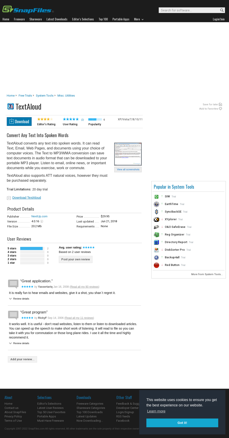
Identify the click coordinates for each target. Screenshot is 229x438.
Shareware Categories (91, 408)
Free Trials (25, 95)
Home (11, 95)
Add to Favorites (208, 108)
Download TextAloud (26, 197)
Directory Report (176, 242)
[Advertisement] (114, 59)
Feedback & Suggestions (132, 403)
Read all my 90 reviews (84, 286)
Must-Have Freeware (50, 420)
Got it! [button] (182, 423)
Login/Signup (125, 412)
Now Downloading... (90, 420)
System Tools (44, 95)
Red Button (172, 265)
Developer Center (127, 408)
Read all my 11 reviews (79, 317)
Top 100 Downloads (90, 412)
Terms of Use (13, 420)
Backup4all (172, 257)
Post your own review (75, 259)
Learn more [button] (156, 411)
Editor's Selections (49, 403)
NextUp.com (39, 216)
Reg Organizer (174, 234)
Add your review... (22, 359)
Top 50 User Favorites (51, 412)
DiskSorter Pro (175, 249)
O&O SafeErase (175, 227)
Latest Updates (87, 416)
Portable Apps (46, 416)
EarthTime (171, 204)
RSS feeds (123, 416)
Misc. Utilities (66, 95)
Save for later (210, 104)
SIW (167, 196)
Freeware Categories (90, 403)
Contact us (11, 408)
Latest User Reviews (50, 408)
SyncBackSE (173, 211)
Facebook (123, 420)
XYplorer (171, 219)
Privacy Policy (13, 416)
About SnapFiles (15, 412)
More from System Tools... (207, 274)
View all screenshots (128, 169)
